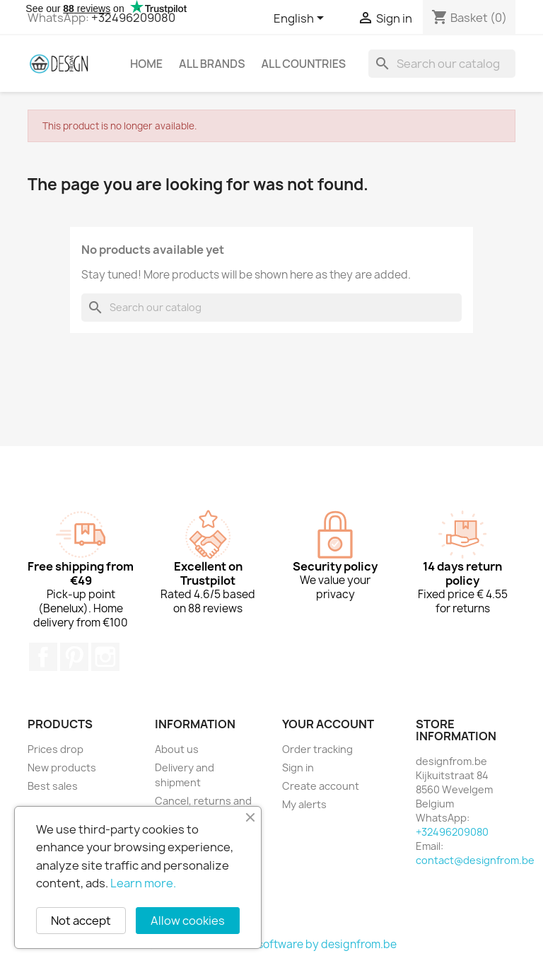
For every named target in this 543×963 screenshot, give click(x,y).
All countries (303, 63)
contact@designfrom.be (475, 860)
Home (146, 63)
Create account (320, 786)
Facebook (43, 657)
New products (62, 767)
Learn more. (143, 883)
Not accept (81, 920)
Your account (328, 724)
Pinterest (74, 657)
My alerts (304, 804)
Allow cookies (188, 920)
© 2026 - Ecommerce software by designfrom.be (272, 944)
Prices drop (55, 749)
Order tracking (317, 749)
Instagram (105, 657)
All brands (212, 63)
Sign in (298, 767)
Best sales (53, 786)
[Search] (441, 63)
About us (177, 749)
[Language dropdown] (301, 19)
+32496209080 (133, 17)
